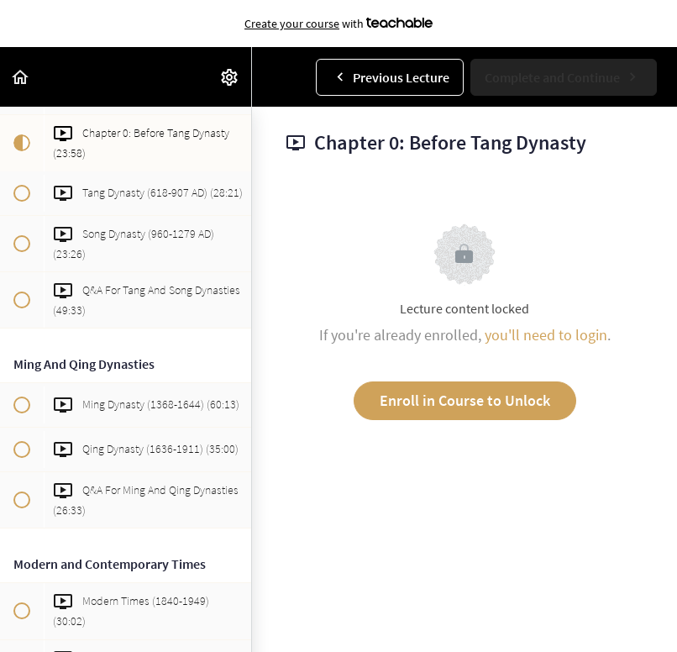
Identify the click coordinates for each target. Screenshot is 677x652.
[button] (21, 77)
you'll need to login (546, 334)
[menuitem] (230, 77)
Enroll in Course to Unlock (465, 400)
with (338, 23)
